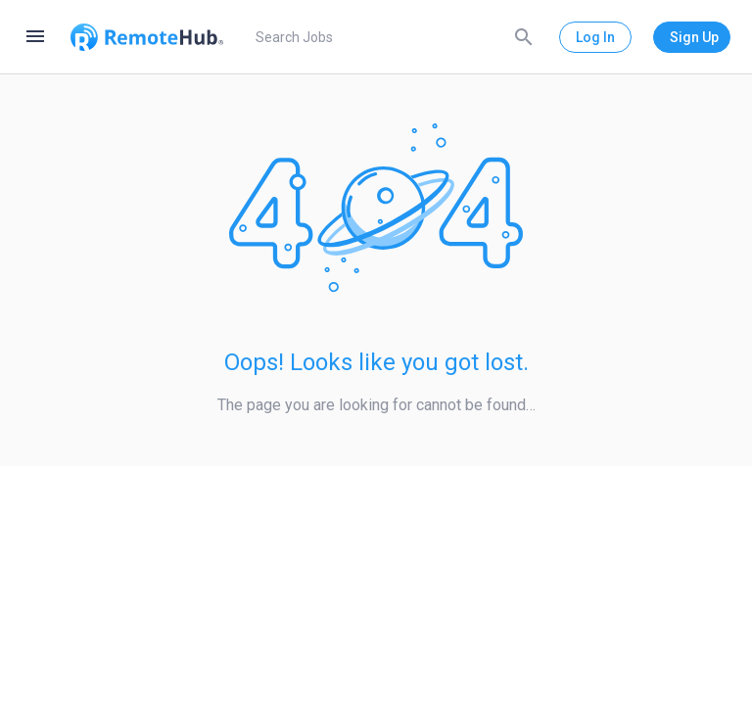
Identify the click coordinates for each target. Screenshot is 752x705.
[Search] (523, 36)
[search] (391, 37)
